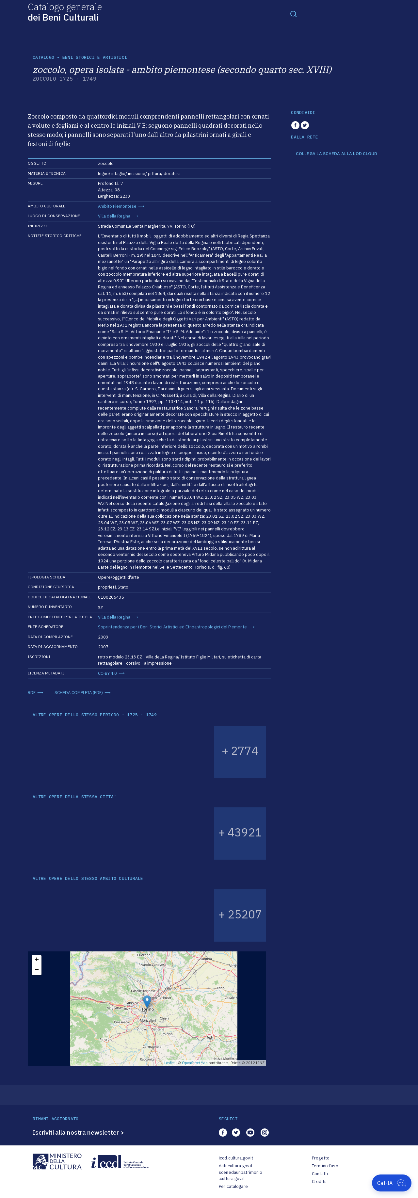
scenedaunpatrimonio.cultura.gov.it (240, 1176)
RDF (32, 692)
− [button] (37, 970)
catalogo (43, 57)
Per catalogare (233, 1186)
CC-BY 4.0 (107, 673)
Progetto (321, 1158)
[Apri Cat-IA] (391, 1182)
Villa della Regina (114, 216)
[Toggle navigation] (293, 14)
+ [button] (37, 960)
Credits (319, 1181)
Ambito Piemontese (117, 206)
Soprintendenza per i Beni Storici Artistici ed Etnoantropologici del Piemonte (172, 627)
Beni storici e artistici (94, 57)
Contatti (320, 1173)
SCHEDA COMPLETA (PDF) (79, 692)
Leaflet (169, 1062)
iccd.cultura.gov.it (236, 1158)
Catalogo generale (65, 12)
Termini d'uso (325, 1166)
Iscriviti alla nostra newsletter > (78, 1132)
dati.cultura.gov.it (235, 1166)
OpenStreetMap (195, 1062)
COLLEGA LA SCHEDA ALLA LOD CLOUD (336, 153)
